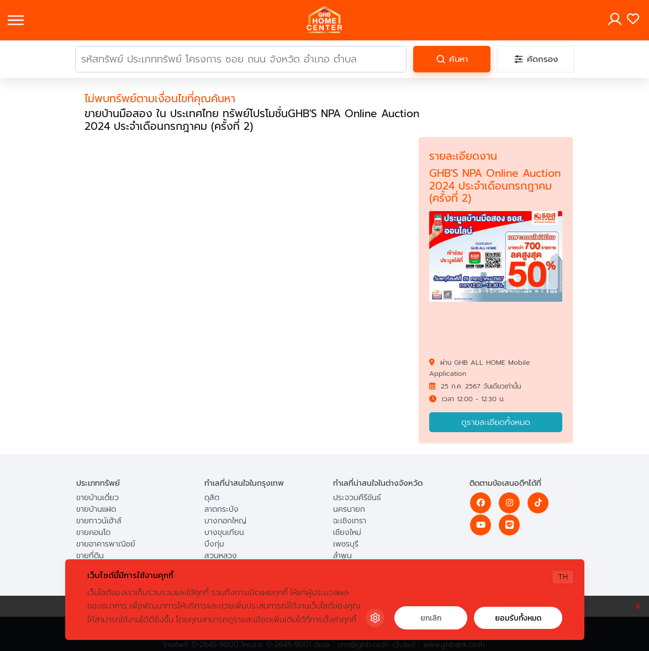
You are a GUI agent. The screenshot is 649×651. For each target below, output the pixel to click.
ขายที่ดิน (90, 555)
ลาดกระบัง (221, 509)
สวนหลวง (220, 555)
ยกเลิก (430, 618)
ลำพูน (342, 555)
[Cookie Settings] (375, 617)
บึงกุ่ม (214, 544)
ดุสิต (211, 497)
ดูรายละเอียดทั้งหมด (495, 422)
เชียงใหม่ (347, 532)
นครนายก (349, 509)
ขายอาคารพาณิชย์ (105, 544)
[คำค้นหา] (241, 59)
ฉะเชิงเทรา (349, 521)
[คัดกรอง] (535, 59)
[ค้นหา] (451, 59)
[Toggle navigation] (16, 20)
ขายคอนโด (93, 532)
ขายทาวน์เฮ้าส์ (99, 521)
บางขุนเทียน (224, 532)
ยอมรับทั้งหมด (518, 618)
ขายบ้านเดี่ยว (97, 497)
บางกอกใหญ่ (225, 521)
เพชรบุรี (345, 544)
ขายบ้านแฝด (96, 509)
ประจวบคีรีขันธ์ (357, 497)
